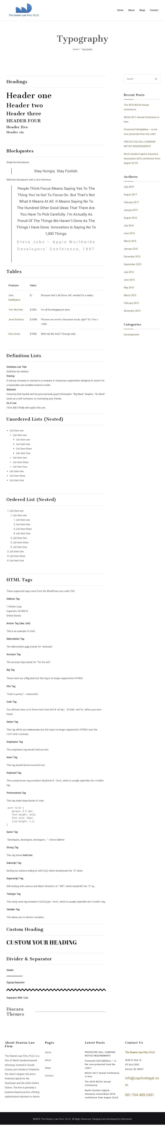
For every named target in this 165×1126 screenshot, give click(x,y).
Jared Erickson (16, 319)
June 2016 (129, 233)
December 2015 (132, 256)
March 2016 (130, 241)
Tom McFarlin (15, 309)
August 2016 (130, 218)
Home (120, 10)
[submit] (156, 79)
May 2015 (129, 287)
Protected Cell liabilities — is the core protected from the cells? (100, 1066)
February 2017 (131, 202)
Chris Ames (14, 334)
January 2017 (131, 210)
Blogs (142, 10)
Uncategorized (131, 334)
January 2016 (131, 249)
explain (32, 407)
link (33, 631)
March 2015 (130, 295)
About (131, 10)
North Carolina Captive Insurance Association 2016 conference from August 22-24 (142, 158)
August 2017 (130, 194)
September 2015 (132, 264)
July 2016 (129, 225)
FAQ (72, 591)
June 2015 (129, 280)
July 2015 (129, 272)
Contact (154, 10)
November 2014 (132, 311)
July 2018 (129, 187)
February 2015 (131, 303)
